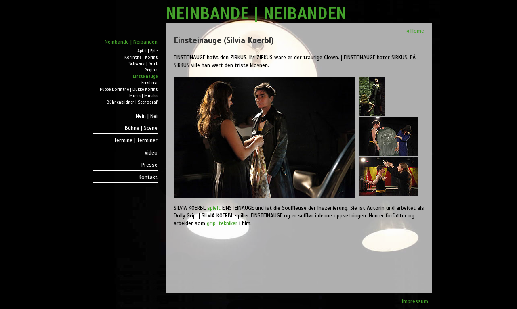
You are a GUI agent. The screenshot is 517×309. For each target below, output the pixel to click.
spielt (214, 208)
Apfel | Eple (147, 51)
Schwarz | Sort (143, 63)
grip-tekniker (222, 223)
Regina (151, 70)
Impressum (415, 301)
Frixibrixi (149, 83)
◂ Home (415, 30)
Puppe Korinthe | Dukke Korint (129, 89)
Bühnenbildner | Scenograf (132, 102)
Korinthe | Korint (141, 57)
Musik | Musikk (143, 95)
